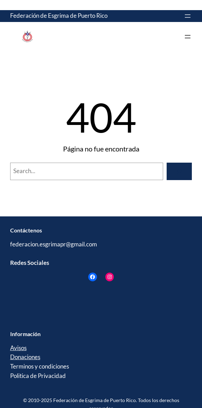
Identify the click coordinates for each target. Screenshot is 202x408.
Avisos (18, 347)
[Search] (179, 171)
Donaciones (25, 357)
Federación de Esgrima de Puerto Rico (58, 15)
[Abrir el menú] (187, 16)
